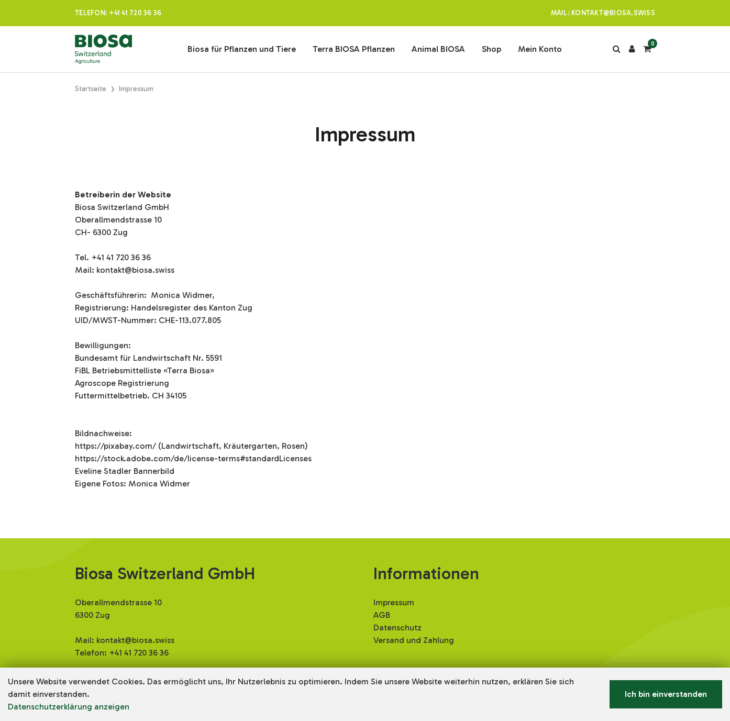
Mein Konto (540, 49)
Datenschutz (397, 628)
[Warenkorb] (647, 49)
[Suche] (617, 49)
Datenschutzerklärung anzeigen (68, 707)
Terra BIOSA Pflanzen (354, 49)
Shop (491, 49)
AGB (381, 615)
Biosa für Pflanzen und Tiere (241, 49)
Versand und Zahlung (413, 640)
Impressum (393, 602)
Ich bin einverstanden (666, 694)
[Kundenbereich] (632, 49)
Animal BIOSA (438, 49)
